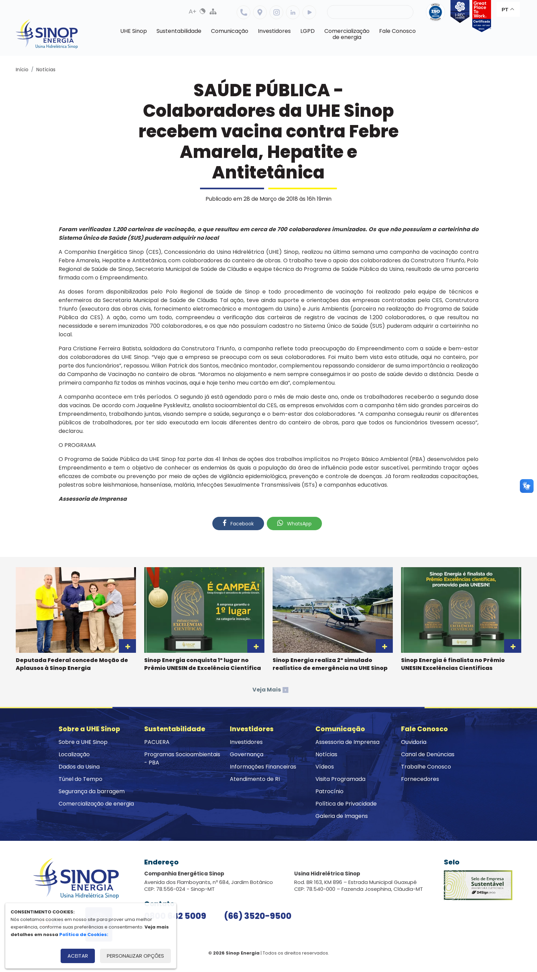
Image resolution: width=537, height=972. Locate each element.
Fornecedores (420, 779)
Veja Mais (270, 690)
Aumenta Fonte (192, 11)
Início (22, 69)
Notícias (45, 69)
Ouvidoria (413, 742)
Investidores (246, 742)
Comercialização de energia (96, 804)
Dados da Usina (79, 767)
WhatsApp (294, 523)
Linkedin (293, 12)
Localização (260, 12)
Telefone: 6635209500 (243, 12)
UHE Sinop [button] (133, 31)
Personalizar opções (135, 955)
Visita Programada (340, 779)
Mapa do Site (213, 11)
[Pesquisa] (370, 12)
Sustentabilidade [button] (179, 31)
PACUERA (157, 742)
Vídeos (324, 767)
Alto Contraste (203, 11)
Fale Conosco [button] (397, 31)
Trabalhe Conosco (426, 767)
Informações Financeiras (263, 767)
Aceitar (77, 955)
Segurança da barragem (92, 791)
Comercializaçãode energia (347, 34)
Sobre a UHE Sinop (83, 742)
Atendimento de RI (255, 779)
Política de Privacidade (346, 804)
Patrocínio (329, 791)
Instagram (276, 12)
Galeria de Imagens (341, 816)
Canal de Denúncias (427, 754)
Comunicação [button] (229, 31)
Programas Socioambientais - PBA (182, 758)
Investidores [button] (274, 31)
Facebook (238, 523)
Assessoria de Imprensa (347, 742)
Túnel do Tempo (80, 779)
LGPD (307, 31)
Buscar (402, 12)
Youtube (309, 12)
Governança (246, 754)
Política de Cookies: (83, 934)
